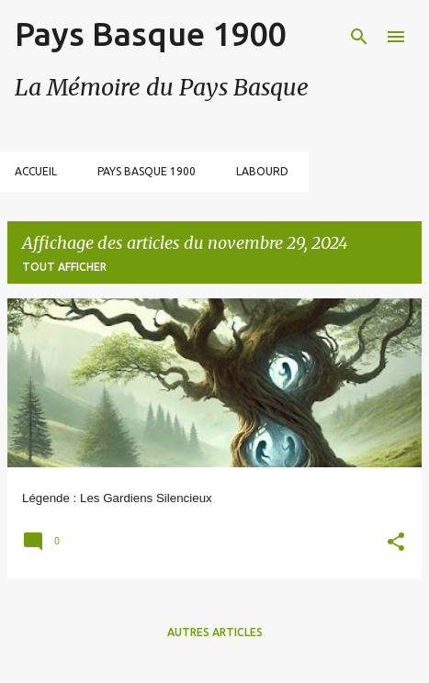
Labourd (262, 171)
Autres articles (215, 632)
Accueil (36, 171)
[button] (396, 544)
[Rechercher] (359, 37)
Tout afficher (64, 267)
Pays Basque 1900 (150, 33)
